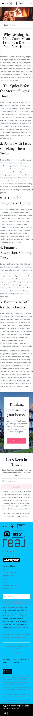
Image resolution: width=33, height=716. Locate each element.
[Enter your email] (18, 481)
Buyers (5, 579)
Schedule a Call (8, 588)
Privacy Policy (16, 653)
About (4, 569)
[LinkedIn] (7, 551)
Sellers (5, 582)
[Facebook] (3, 551)
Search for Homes (8, 575)
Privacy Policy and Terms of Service (19, 509)
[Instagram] (14, 551)
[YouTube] (10, 551)
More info (21, 708)
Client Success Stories (9, 572)
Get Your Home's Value (10, 585)
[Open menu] (31, 3)
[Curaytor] (11, 561)
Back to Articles (9, 25)
